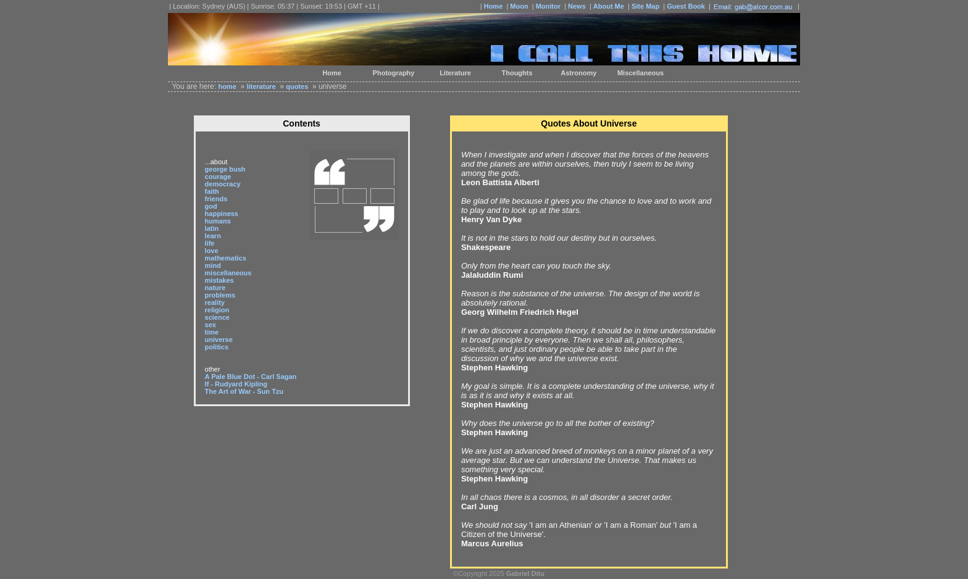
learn (213, 236)
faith (212, 191)
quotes (297, 86)
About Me (608, 6)
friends (216, 198)
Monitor (548, 6)
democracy (223, 184)
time (212, 332)
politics (217, 347)
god (211, 206)
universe (219, 339)
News (577, 6)
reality (215, 302)
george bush (225, 169)
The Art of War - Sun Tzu (244, 391)
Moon (519, 6)
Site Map (645, 6)
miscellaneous (228, 273)
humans (218, 221)
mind (213, 265)
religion (217, 310)
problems (220, 295)
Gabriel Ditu (525, 573)
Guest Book (686, 6)
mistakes (219, 280)
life (210, 243)
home (227, 86)
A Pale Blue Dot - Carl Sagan (251, 376)
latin (212, 228)
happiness (221, 213)
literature (260, 86)
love (212, 250)
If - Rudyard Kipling (236, 384)
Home (493, 6)
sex (210, 324)
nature (215, 287)
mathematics (225, 258)
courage (218, 176)
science (217, 317)
